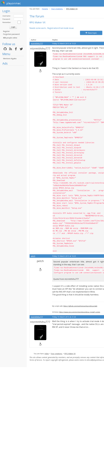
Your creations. (57, 9)
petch (33, 256)
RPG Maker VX (70, 353)
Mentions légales (10, 58)
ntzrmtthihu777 (37, 43)
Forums (45, 9)
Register (6, 31)
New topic (91, 33)
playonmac (11, 3)
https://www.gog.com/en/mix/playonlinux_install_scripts (79, 312)
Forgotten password (11, 34)
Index (47, 353)
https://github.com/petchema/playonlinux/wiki (80, 306)
